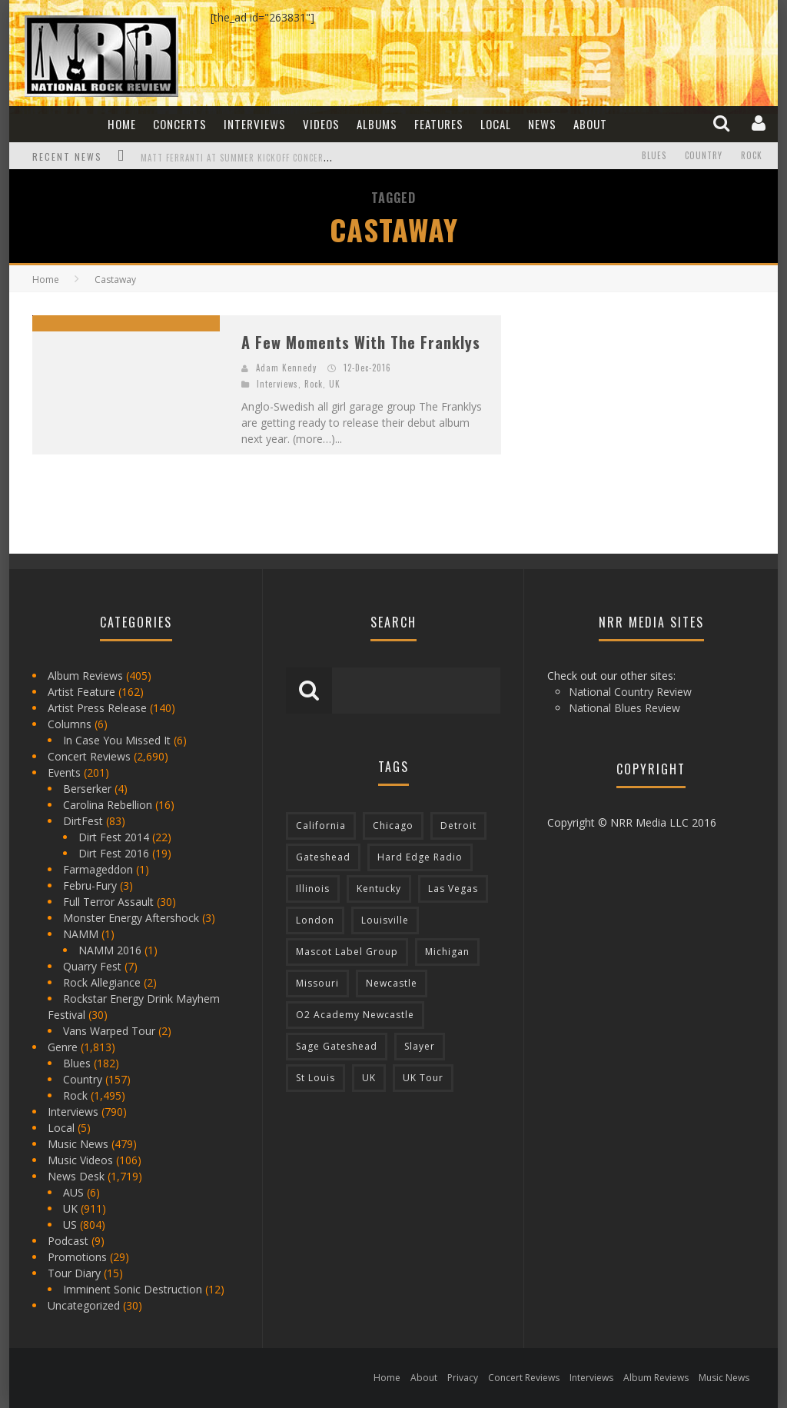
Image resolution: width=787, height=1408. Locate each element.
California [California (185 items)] (321, 825)
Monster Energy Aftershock (131, 917)
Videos (321, 123)
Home (122, 123)
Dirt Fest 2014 (113, 837)
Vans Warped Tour (109, 1031)
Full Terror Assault (108, 901)
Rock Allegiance (102, 982)
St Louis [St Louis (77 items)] (315, 1077)
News (542, 123)
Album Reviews (85, 675)
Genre (63, 1047)
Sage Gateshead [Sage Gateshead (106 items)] (336, 1046)
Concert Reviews (89, 756)
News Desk (76, 1176)
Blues (654, 156)
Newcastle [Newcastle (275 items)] (391, 983)
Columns (69, 724)
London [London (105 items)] (315, 920)
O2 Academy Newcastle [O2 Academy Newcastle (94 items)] (355, 1014)
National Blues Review (624, 708)
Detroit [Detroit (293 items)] (458, 825)
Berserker (87, 788)
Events (64, 772)
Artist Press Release (97, 708)
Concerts (180, 123)
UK (334, 384)
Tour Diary (74, 1273)
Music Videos (80, 1160)
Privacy (462, 1377)
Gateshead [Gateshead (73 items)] (323, 857)
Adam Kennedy (286, 367)
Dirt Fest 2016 (113, 853)
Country (703, 156)
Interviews (255, 123)
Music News (78, 1144)
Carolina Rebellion (107, 804)
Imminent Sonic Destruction (132, 1289)
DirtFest (83, 821)
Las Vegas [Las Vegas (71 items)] (453, 888)
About (590, 123)
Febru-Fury (90, 885)
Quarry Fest (92, 966)
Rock (751, 156)
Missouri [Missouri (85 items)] (317, 983)
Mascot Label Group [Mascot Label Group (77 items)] (347, 951)
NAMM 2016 (109, 950)
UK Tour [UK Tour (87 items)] (423, 1077)
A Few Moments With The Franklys (360, 342)
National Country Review (630, 691)
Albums (377, 123)
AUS (73, 1192)
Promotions (77, 1257)
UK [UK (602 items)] (369, 1077)
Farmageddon (98, 869)
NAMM (80, 934)
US (70, 1224)
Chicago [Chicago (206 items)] (393, 825)
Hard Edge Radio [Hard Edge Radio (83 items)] (420, 857)
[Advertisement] (639, 411)
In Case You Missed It (117, 740)
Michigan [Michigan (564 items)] (447, 951)
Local (495, 123)
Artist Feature (81, 691)
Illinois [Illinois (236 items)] (313, 888)
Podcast (68, 1240)
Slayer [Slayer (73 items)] (419, 1046)
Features (438, 123)
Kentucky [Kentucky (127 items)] (379, 888)
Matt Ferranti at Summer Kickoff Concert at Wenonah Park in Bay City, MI (307, 157)
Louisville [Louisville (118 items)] (385, 920)
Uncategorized (84, 1305)
